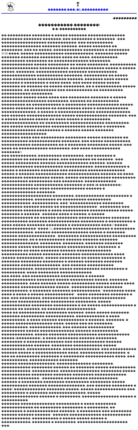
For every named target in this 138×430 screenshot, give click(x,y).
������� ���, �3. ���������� (78, 9)
